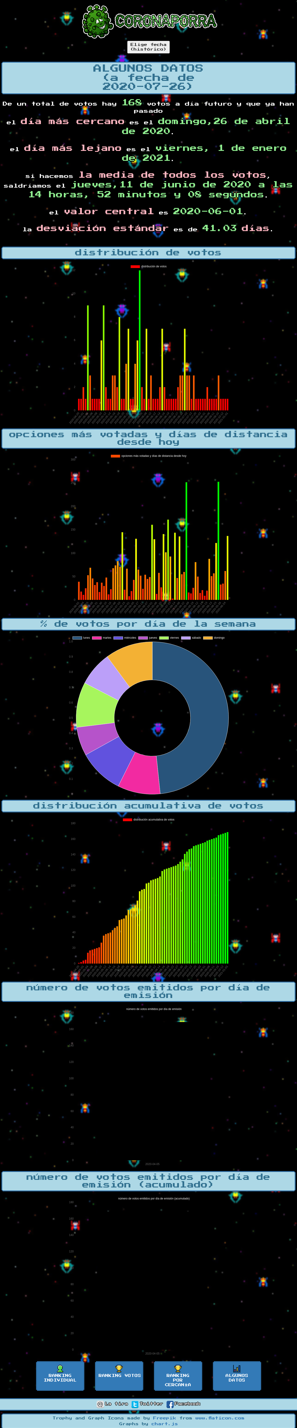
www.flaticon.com (220, 1418)
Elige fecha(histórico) (148, 47)
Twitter (147, 1404)
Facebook (183, 1404)
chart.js (165, 1424)
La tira (112, 1404)
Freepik (164, 1418)
